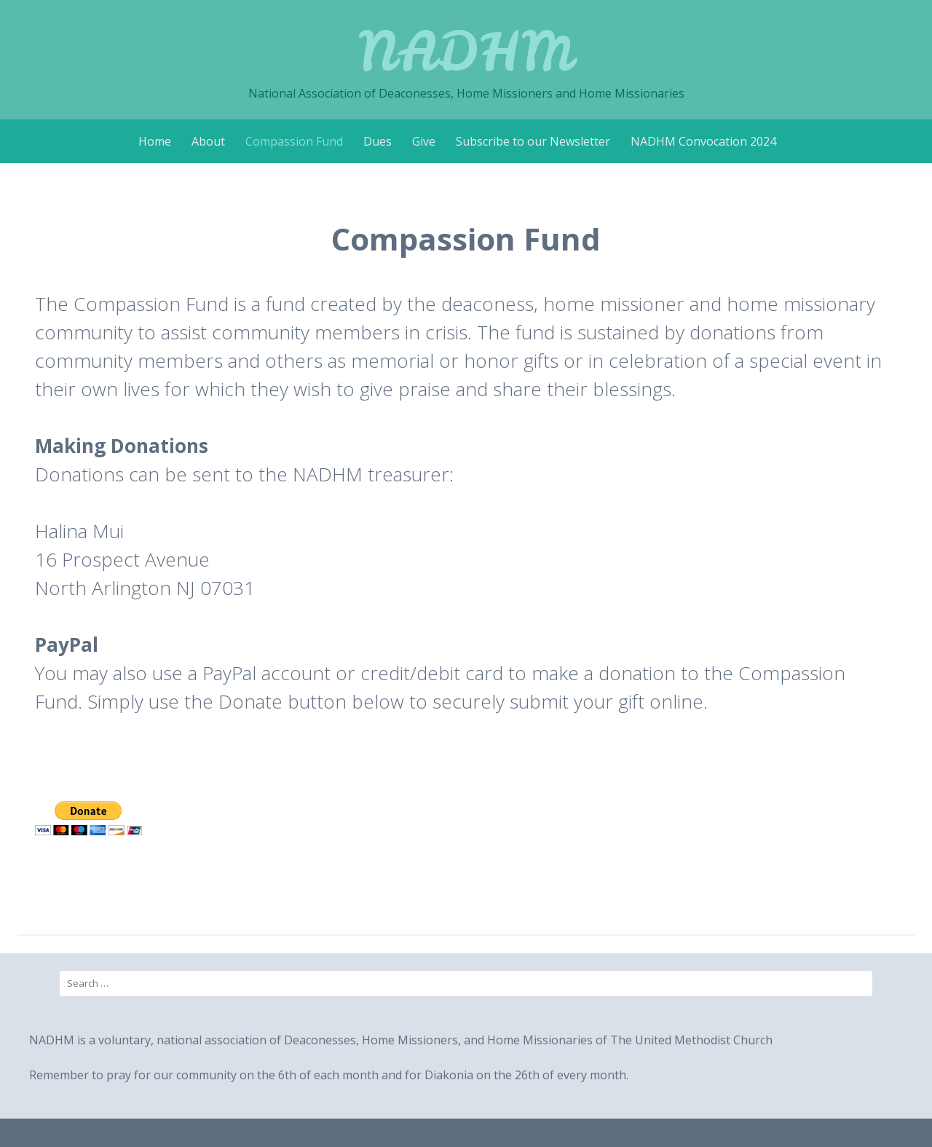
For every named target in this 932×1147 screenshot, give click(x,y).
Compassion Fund (294, 141)
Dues (377, 141)
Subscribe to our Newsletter (533, 141)
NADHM (466, 51)
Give (423, 141)
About (208, 141)
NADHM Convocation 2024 (703, 141)
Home (154, 141)
